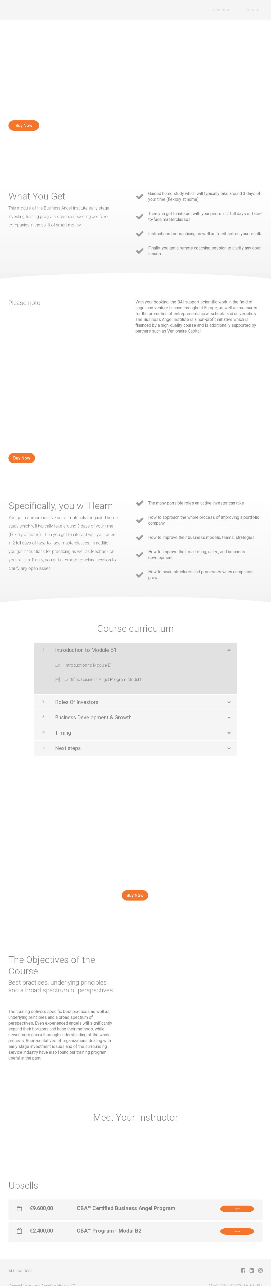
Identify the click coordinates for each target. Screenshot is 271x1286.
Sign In (256, 10)
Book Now (229, 10)
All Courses (20, 1264)
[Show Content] (228, 643)
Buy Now (23, 125)
